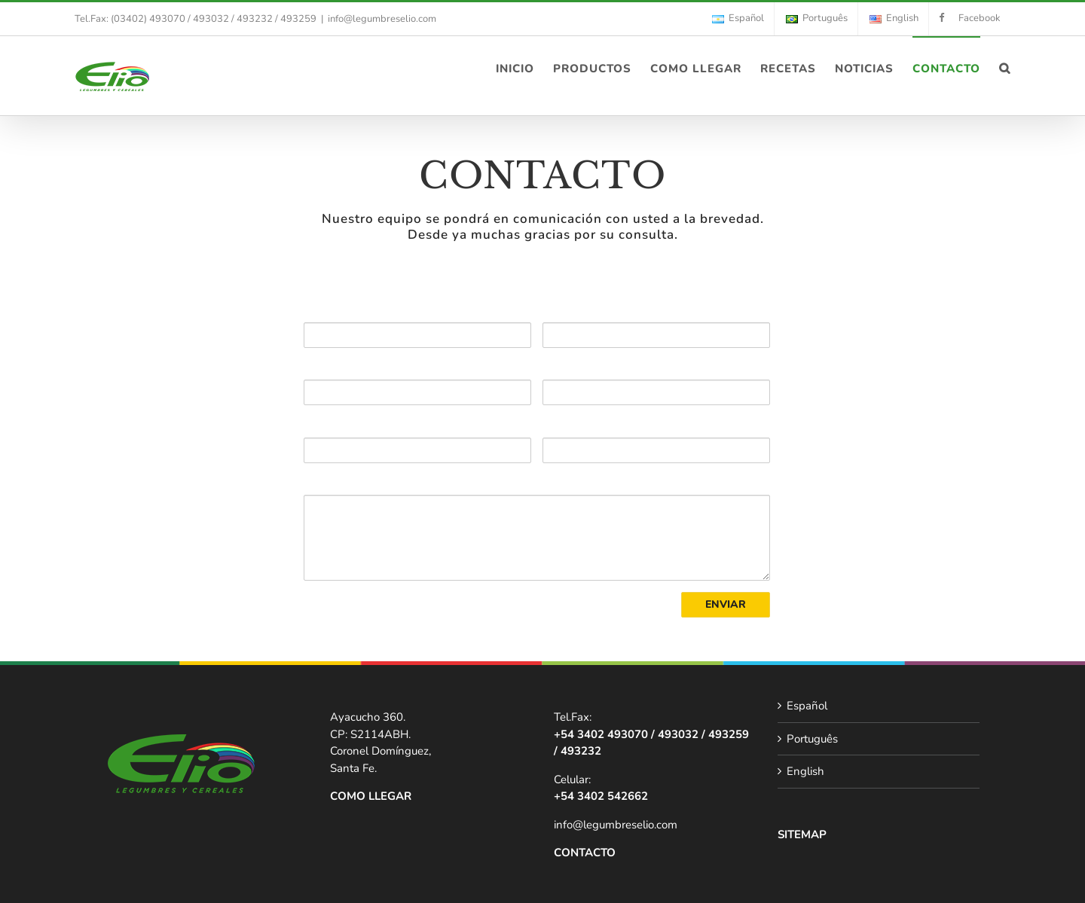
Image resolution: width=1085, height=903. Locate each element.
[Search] (1004, 67)
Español (807, 705)
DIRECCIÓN (338, 425)
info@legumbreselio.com (382, 19)
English (805, 771)
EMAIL (561, 368)
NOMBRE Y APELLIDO (368, 310)
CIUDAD (566, 425)
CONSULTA (336, 483)
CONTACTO (585, 852)
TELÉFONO (335, 368)
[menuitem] (737, 18)
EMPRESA (571, 310)
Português (812, 738)
